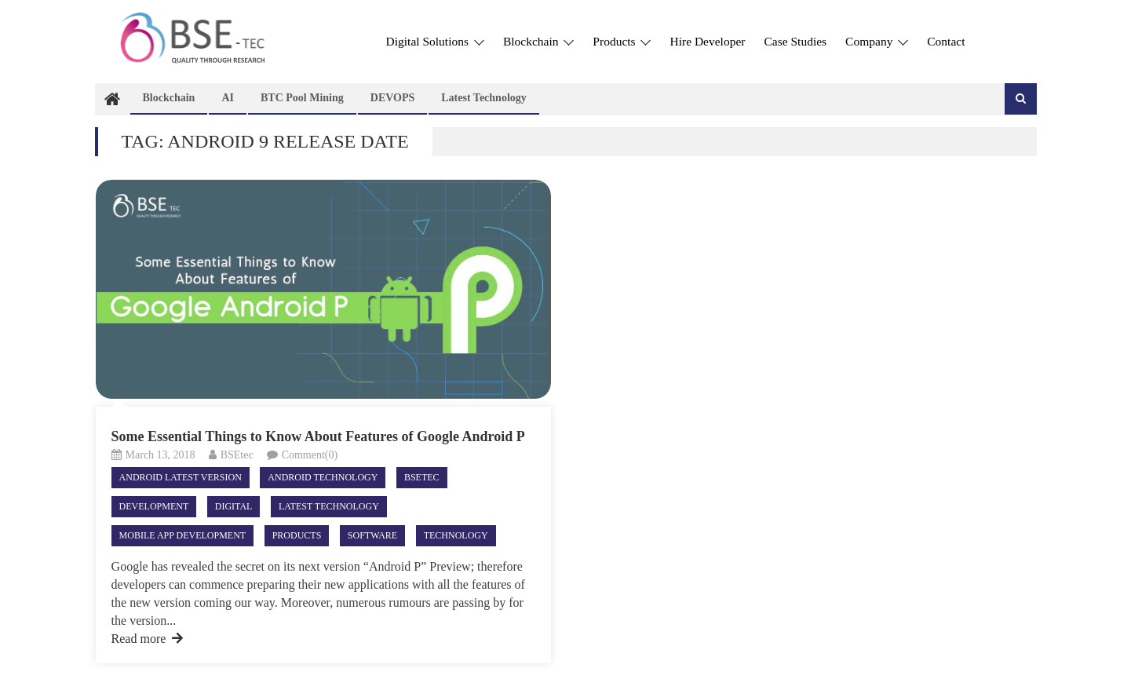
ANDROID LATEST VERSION (180, 477)
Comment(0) (310, 455)
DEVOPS (392, 98)
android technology (323, 477)
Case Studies (795, 41)
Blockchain (538, 41)
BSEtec (237, 455)
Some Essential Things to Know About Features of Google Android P (318, 436)
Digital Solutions (435, 41)
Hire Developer (707, 41)
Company (876, 41)
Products (622, 41)
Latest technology (484, 98)
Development (154, 506)
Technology (456, 535)
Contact (946, 41)
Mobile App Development (182, 535)
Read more (147, 638)
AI (227, 98)
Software (372, 535)
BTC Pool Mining (302, 98)
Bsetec (422, 477)
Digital (234, 506)
